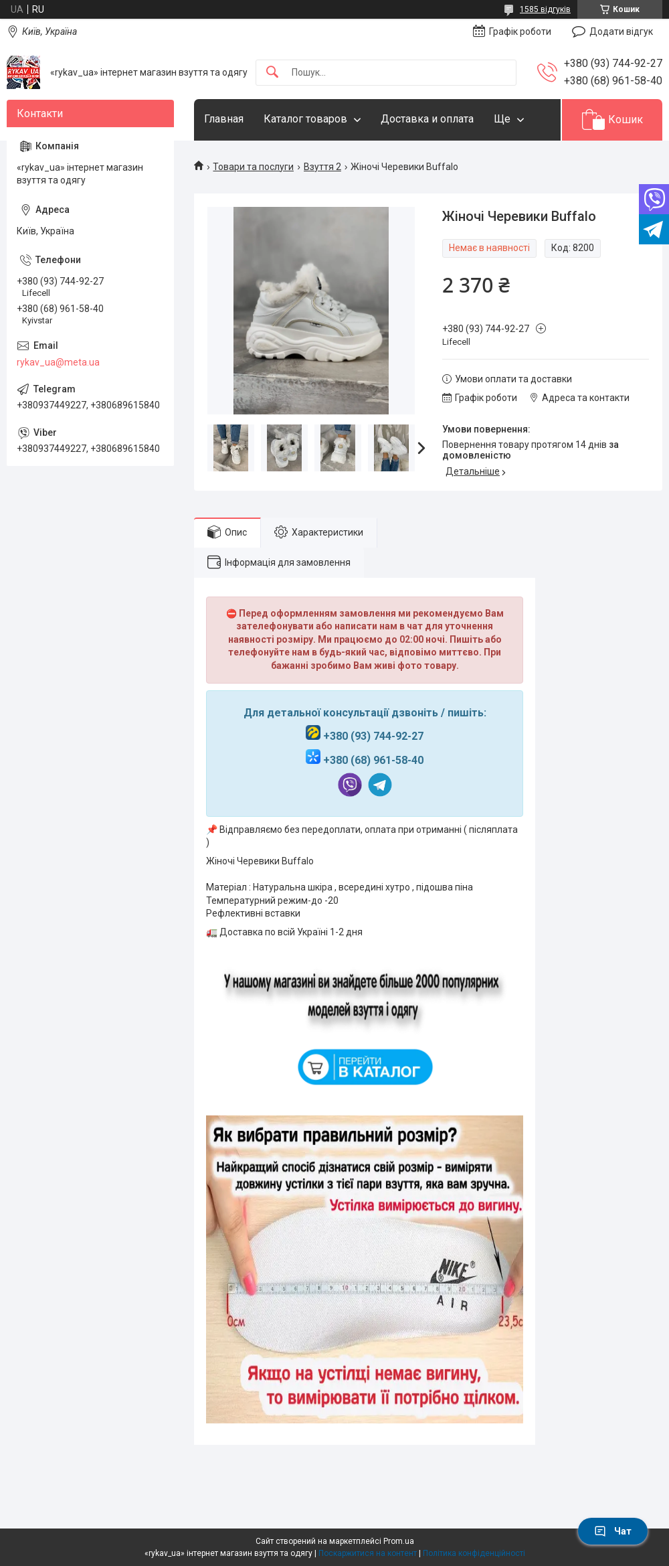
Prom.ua (398, 1541)
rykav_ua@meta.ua (58, 362)
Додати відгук (621, 31)
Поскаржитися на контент (367, 1553)
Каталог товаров (305, 118)
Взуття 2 (322, 166)
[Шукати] (272, 72)
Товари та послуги (253, 166)
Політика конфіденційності (474, 1553)
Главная (224, 118)
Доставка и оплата (427, 118)
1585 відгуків (545, 9)
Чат (613, 1531)
